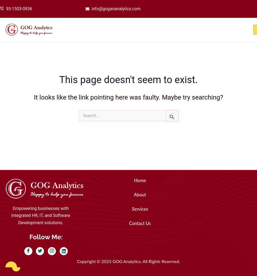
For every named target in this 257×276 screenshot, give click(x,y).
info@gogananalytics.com (117, 8)
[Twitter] (40, 251)
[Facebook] (28, 251)
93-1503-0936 (19, 8)
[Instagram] (52, 251)
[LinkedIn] (64, 251)
